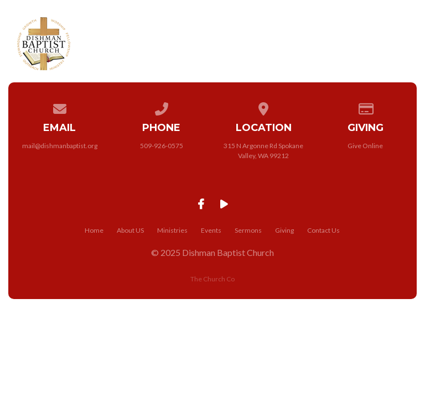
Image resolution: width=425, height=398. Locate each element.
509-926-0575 (161, 146)
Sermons (248, 230)
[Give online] (365, 107)
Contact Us (323, 230)
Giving (284, 230)
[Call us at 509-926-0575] (161, 107)
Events (211, 230)
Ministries (172, 230)
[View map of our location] (263, 107)
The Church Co (212, 279)
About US (130, 230)
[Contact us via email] (59, 107)
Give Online (365, 146)
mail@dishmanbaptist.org (59, 146)
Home (94, 230)
